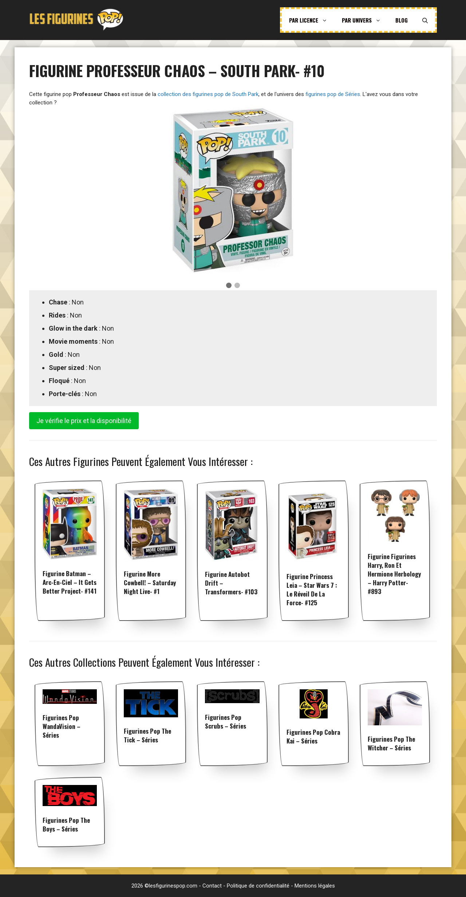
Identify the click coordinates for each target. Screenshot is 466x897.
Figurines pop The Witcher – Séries (391, 743)
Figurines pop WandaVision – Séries (61, 726)
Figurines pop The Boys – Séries (66, 824)
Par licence (312, 20)
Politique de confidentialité (258, 885)
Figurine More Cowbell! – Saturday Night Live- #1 (150, 582)
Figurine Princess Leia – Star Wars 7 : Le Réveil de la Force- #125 (312, 589)
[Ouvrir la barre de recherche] (425, 20)
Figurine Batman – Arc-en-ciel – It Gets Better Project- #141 (69, 582)
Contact (212, 885)
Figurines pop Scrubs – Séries (225, 721)
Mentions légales (315, 885)
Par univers (365, 20)
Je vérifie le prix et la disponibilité (83, 420)
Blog (401, 20)
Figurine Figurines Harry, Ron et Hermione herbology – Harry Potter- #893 (394, 574)
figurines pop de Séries (332, 94)
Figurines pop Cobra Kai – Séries (313, 736)
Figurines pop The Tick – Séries (147, 735)
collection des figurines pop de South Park (208, 94)
